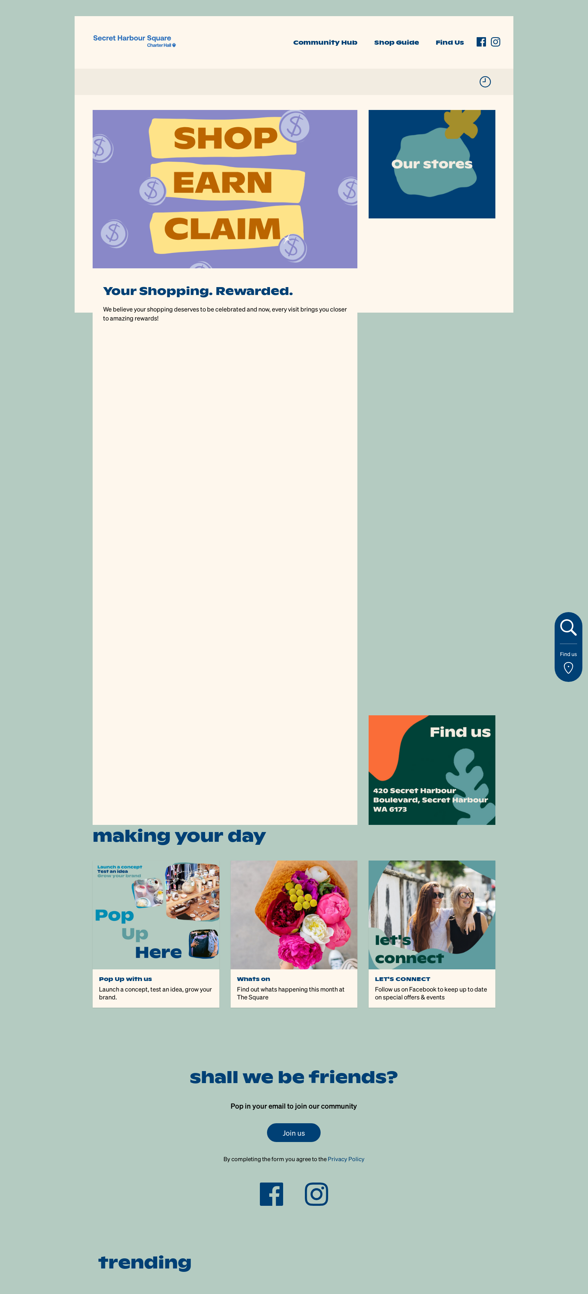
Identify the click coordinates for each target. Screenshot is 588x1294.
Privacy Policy (346, 1159)
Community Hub (325, 42)
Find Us (450, 42)
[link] (134, 41)
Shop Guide (396, 42)
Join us (294, 1132)
